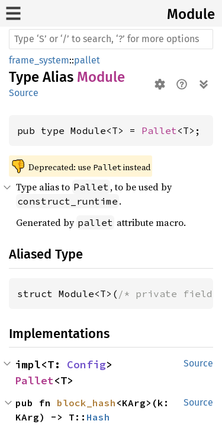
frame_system (39, 60)
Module (191, 14)
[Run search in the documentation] (111, 39)
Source (23, 92)
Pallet (159, 130)
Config (86, 364)
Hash (98, 417)
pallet (87, 60)
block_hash (86, 403)
